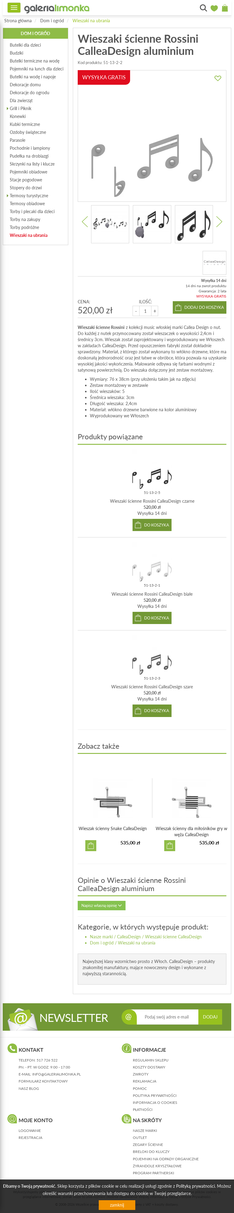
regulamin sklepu (150, 1060)
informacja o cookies (155, 1102)
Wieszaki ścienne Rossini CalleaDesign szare (152, 686)
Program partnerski (153, 1173)
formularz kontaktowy (43, 1081)
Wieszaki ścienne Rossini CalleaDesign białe (152, 594)
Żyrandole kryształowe (157, 1166)
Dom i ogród (52, 20)
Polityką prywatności (195, 1186)
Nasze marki (101, 936)
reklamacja (144, 1081)
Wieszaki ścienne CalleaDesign (173, 936)
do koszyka (156, 525)
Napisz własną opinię (101, 905)
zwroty (140, 1074)
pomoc (140, 1088)
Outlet (140, 1137)
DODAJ (210, 1016)
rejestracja (30, 1137)
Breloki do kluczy (151, 1151)
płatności (142, 1109)
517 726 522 (47, 1060)
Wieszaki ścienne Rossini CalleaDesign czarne (152, 501)
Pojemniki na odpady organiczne (166, 1159)
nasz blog (29, 1088)
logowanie (30, 1130)
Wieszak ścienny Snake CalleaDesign (113, 828)
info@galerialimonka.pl (56, 1074)
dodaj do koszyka (204, 307)
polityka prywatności (154, 1095)
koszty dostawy (149, 1067)
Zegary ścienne (148, 1144)
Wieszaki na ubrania (91, 20)
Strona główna (18, 20)
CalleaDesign (129, 936)
